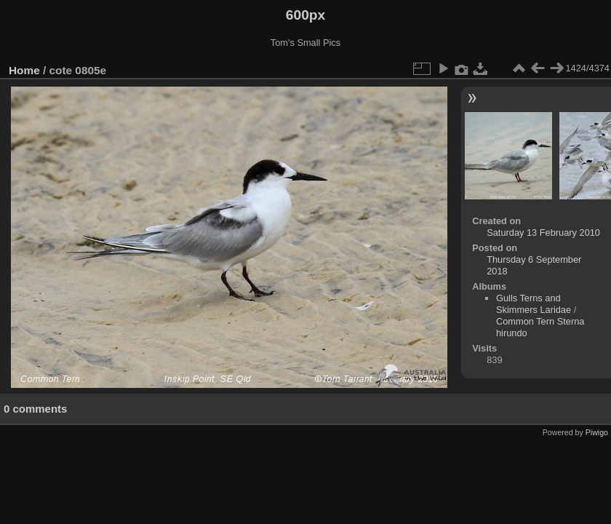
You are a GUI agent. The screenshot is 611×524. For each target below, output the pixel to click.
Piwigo (597, 432)
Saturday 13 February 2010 (543, 232)
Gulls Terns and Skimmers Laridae (533, 304)
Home (24, 70)
